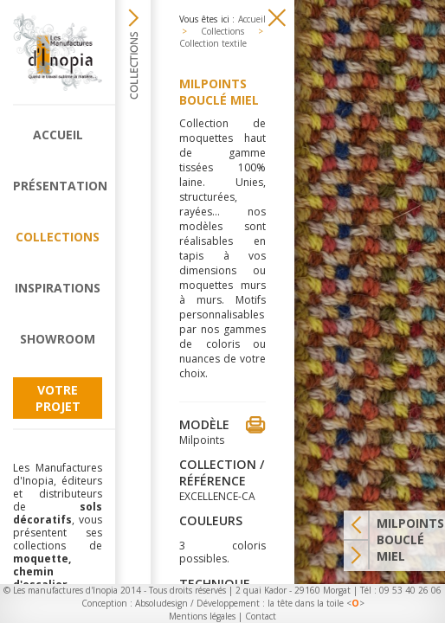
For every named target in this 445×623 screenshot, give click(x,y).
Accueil (58, 134)
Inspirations (57, 287)
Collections (58, 236)
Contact (260, 616)
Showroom (57, 339)
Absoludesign (161, 603)
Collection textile (213, 43)
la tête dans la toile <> (316, 603)
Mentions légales (202, 616)
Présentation (57, 185)
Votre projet (58, 398)
